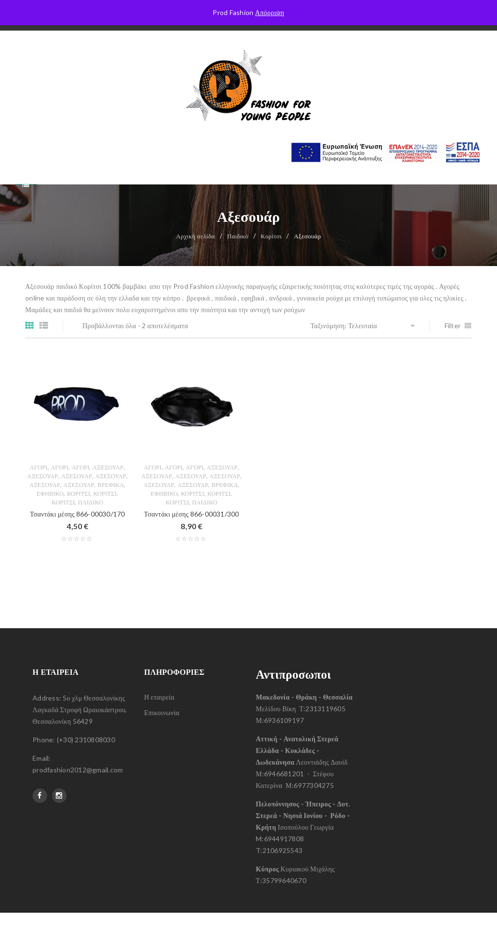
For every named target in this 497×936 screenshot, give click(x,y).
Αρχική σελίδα (195, 259)
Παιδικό (237, 259)
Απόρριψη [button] (269, 12)
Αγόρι (39, 490)
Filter (453, 349)
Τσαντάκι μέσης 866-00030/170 (77, 537)
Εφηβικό (50, 516)
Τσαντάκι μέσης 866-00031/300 (191, 537)
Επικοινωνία (162, 736)
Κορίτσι (271, 259)
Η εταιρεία (159, 720)
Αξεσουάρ (108, 490)
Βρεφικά (111, 508)
